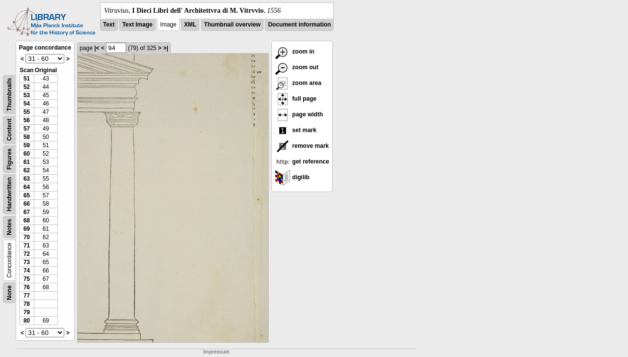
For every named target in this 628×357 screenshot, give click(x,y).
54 (27, 103)
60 (27, 153)
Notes (9, 227)
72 (27, 253)
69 (27, 228)
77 (27, 295)
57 (27, 128)
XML (190, 24)
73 (27, 262)
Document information (299, 24)
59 (27, 145)
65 (27, 195)
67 (27, 212)
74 (27, 270)
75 (27, 278)
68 (27, 220)
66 (27, 203)
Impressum (216, 352)
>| (165, 48)
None (9, 292)
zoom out (296, 67)
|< (96, 48)
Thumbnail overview (232, 24)
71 (27, 245)
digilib (292, 177)
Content (9, 130)
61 (27, 162)
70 (27, 237)
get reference (302, 161)
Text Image (137, 24)
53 (27, 95)
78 (27, 304)
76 (27, 287)
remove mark (302, 145)
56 (27, 120)
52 (27, 86)
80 (27, 320)
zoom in (294, 51)
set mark (295, 130)
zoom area (298, 83)
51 (27, 78)
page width (299, 114)
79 (27, 312)
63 (27, 178)
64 (27, 187)
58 (27, 137)
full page (295, 98)
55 (27, 112)
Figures (9, 158)
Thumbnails (9, 94)
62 (27, 170)
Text (109, 24)
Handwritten (9, 194)
